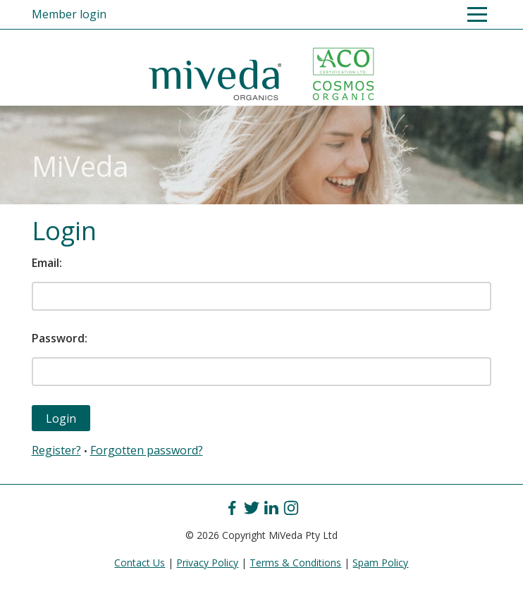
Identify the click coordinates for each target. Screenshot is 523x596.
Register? (56, 450)
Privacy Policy (207, 562)
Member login (69, 14)
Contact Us (139, 562)
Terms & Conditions (295, 562)
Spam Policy (380, 562)
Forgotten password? (146, 450)
